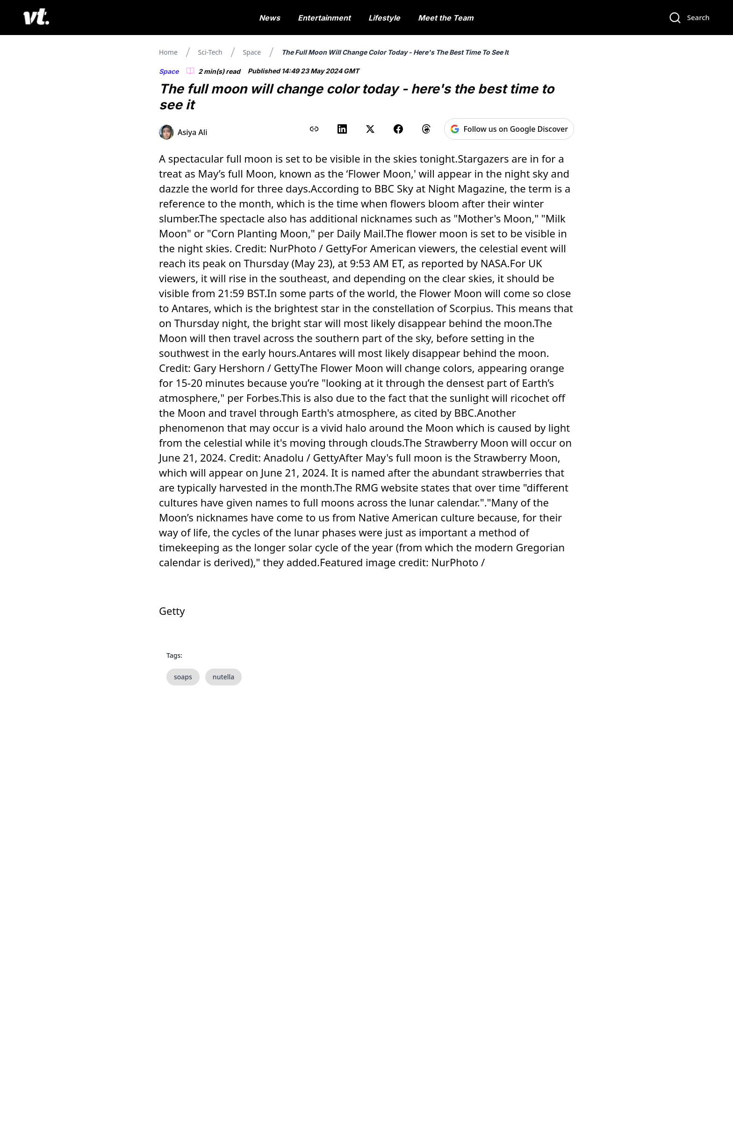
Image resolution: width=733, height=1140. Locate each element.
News (269, 17)
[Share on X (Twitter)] (370, 129)
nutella (224, 676)
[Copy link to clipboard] (314, 129)
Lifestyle (384, 17)
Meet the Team (446, 17)
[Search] (689, 17)
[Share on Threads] (426, 129)
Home (168, 52)
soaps (183, 676)
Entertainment (324, 17)
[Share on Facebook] (398, 129)
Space (252, 52)
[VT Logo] (36, 17)
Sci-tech (210, 52)
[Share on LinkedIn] (342, 129)
